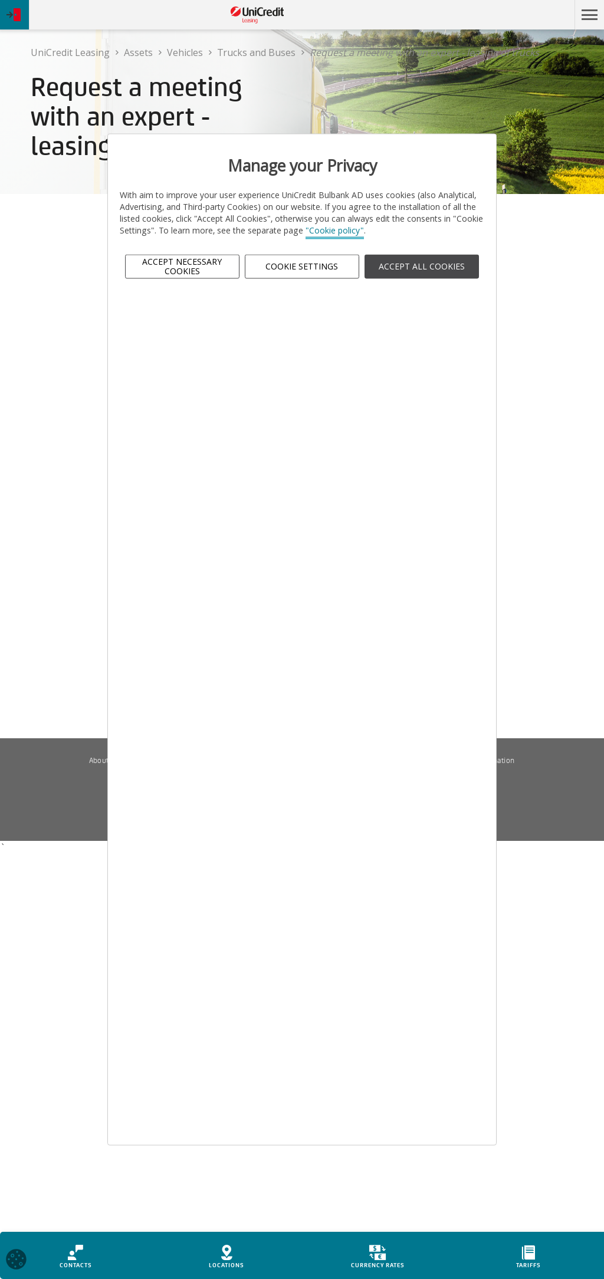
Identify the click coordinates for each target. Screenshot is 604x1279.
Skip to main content (517, 14)
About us (104, 760)
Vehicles (185, 52)
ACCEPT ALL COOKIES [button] (422, 266)
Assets (138, 52)
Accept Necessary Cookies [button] (182, 267)
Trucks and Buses (256, 52)
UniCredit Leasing (70, 52)
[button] (589, 14)
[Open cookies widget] (16, 1261)
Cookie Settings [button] (301, 266)
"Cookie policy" (335, 230)
